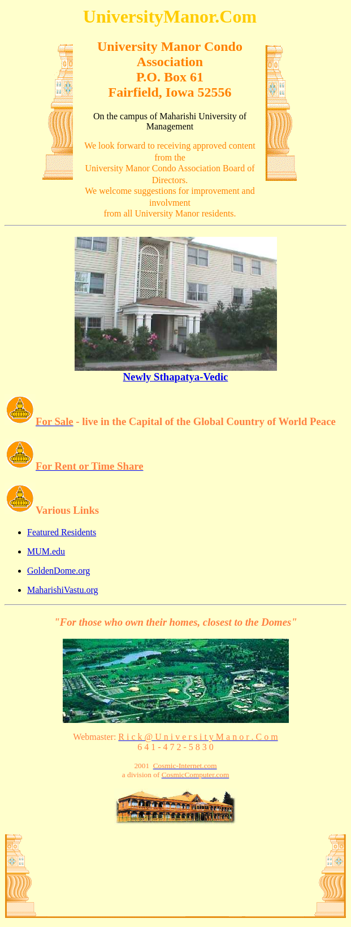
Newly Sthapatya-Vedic (176, 372)
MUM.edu (46, 551)
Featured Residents (61, 532)
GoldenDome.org (58, 570)
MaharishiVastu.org (62, 590)
